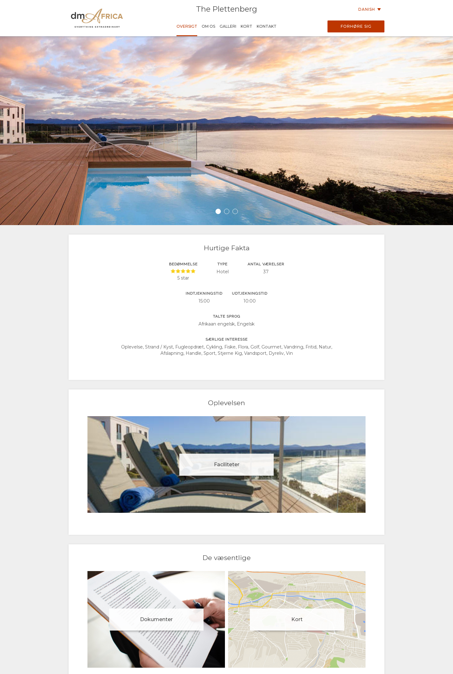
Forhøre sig (356, 26)
